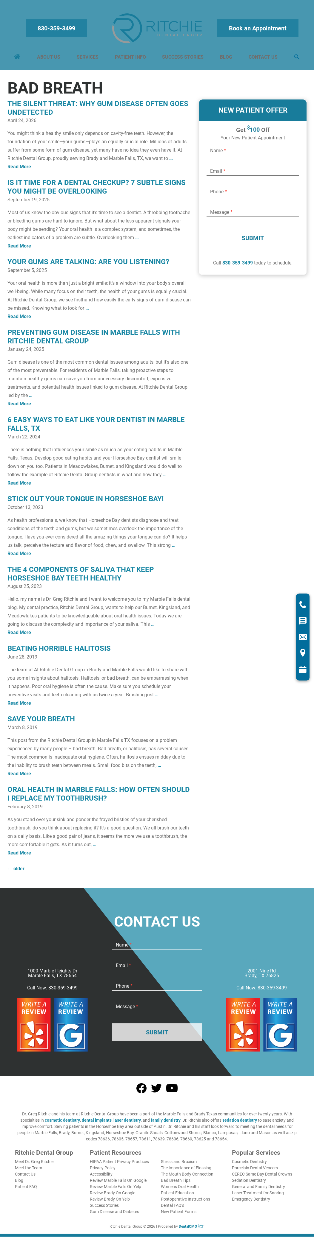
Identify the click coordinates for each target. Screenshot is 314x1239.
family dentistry (166, 1123)
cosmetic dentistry (62, 1123)
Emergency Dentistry (251, 1202)
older (15, 871)
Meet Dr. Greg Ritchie (34, 1164)
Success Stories (183, 58)
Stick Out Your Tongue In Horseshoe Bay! (85, 502)
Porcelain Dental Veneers (255, 1170)
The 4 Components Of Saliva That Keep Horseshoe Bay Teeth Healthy (80, 576)
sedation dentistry (239, 1123)
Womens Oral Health (180, 1189)
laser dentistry (127, 1123)
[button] (295, 59)
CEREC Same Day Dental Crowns (262, 1177)
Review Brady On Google (112, 1195)
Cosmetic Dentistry (249, 1164)
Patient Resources (115, 1156)
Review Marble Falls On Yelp (115, 1189)
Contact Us (262, 58)
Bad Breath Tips (175, 1183)
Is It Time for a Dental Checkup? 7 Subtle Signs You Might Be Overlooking (96, 189)
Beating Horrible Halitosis (59, 651)
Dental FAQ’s (172, 1208)
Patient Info (130, 58)
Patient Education (177, 1195)
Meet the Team (28, 1170)
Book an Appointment (257, 29)
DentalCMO (192, 1229)
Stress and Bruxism (179, 1164)
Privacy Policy (103, 1170)
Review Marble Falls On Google (118, 1183)
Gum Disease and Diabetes (114, 1214)
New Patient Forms (178, 1214)
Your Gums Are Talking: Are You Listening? (88, 265)
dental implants (97, 1123)
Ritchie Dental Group (44, 1156)
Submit (253, 241)
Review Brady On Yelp (110, 1202)
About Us (49, 58)
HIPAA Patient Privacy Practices (119, 1164)
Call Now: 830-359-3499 (52, 991)
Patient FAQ (26, 1189)
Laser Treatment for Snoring (258, 1195)
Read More (19, 169)
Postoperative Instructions (185, 1202)
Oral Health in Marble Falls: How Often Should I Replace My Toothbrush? (98, 796)
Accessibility (101, 1177)
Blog (225, 58)
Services (88, 58)
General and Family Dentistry (258, 1189)
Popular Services (256, 1156)
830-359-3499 (57, 29)
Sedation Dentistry (249, 1183)
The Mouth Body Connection (187, 1177)
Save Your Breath (41, 722)
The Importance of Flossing (186, 1170)
